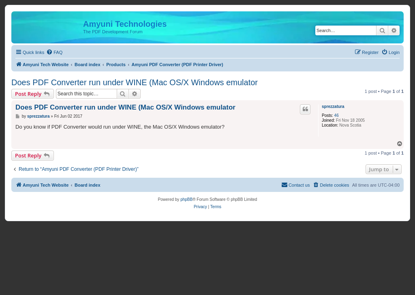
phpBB (186, 199)
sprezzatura (333, 106)
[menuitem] (54, 52)
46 (336, 115)
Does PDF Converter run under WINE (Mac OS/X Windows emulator (134, 82)
